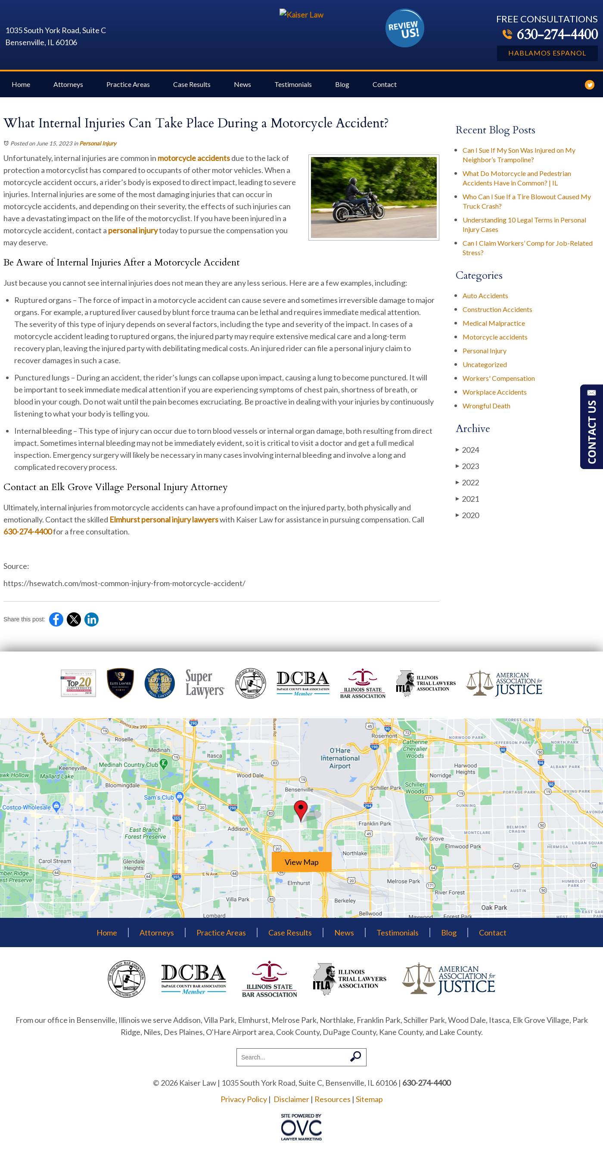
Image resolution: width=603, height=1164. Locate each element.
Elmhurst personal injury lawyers (163, 526)
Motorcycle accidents (495, 343)
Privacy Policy (244, 1105)
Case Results (192, 90)
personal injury (133, 236)
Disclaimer (291, 1105)
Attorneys (68, 90)
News (242, 90)
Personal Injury (97, 149)
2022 (467, 488)
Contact (385, 90)
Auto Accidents (485, 302)
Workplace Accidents (495, 398)
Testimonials (293, 90)
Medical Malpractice (494, 329)
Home (21, 90)
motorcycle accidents (194, 164)
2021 (467, 505)
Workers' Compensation (499, 384)
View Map (302, 868)
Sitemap (369, 1105)
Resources (332, 1105)
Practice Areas (128, 90)
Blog (342, 90)
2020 (467, 521)
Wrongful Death (486, 412)
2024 (467, 456)
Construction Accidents (497, 316)
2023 (467, 472)
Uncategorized (485, 371)
